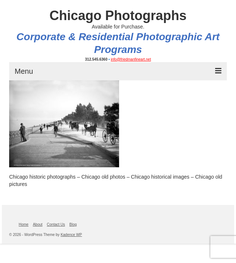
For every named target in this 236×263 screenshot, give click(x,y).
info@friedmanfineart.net (131, 59)
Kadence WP (71, 235)
